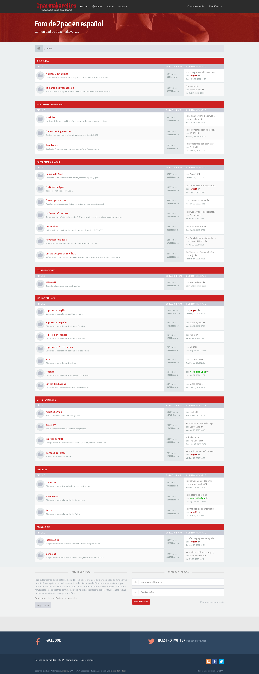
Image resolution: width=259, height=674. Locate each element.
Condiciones (72, 659)
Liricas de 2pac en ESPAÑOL (61, 253)
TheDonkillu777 (197, 241)
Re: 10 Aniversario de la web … (201, 115)
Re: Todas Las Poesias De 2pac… (202, 251)
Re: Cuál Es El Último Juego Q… (201, 552)
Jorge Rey (65, 671)
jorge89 (193, 75)
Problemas (52, 145)
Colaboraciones (46, 270)
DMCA (61, 659)
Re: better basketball (196, 494)
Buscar (122, 6)
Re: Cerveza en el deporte (199, 480)
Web (97, 6)
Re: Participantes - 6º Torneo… (201, 451)
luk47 (192, 347)
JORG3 (193, 133)
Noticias (50, 117)
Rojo (192, 255)
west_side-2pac (198, 371)
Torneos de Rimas (55, 452)
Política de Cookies (118, 671)
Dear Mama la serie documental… (202, 185)
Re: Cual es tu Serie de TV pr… (200, 423)
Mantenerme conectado (210, 602)
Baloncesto (52, 496)
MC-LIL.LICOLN (196, 384)
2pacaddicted (197, 226)
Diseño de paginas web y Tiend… (202, 538)
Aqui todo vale (54, 411)
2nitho (193, 146)
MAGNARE (51, 282)
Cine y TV (51, 425)
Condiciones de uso (44, 598)
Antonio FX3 (195, 89)
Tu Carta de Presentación (60, 87)
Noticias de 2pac (55, 187)
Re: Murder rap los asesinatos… (201, 211)
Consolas (51, 553)
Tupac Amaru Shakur (48, 161)
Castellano (195, 215)
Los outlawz (52, 226)
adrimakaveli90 (197, 484)
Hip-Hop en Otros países (59, 347)
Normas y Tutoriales (57, 73)
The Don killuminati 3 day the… (201, 238)
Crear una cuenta (195, 6)
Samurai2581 (196, 282)
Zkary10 (194, 174)
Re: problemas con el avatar (199, 143)
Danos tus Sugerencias (58, 131)
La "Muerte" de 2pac (57, 213)
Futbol (49, 510)
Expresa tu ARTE (54, 438)
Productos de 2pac (56, 239)
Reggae (50, 371)
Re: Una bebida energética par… (202, 508)
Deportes (42, 469)
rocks (192, 334)
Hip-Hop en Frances (56, 334)
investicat (195, 119)
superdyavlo (196, 322)
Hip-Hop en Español (56, 322)
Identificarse (215, 6)
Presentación (192, 86)
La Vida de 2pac (54, 174)
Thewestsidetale (198, 200)
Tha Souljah (195, 359)
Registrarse (43, 605)
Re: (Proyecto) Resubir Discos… (201, 129)
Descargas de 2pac (56, 200)
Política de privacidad (66, 598)
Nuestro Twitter (182, 640)
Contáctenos (87, 659)
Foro (110, 6)
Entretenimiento (46, 399)
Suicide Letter (193, 437)
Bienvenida (43, 60)
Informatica (52, 539)
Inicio (84, 6)
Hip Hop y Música (46, 298)
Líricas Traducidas (56, 383)
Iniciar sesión (141, 601)
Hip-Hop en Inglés (55, 310)
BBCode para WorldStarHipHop (201, 72)
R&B (48, 359)
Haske (193, 411)
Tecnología (43, 527)
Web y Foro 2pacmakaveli (50, 104)
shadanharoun (197, 555)
